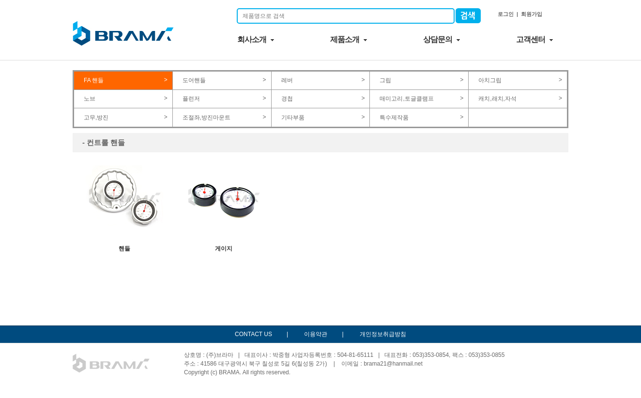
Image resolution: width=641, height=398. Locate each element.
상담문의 (437, 39)
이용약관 (315, 334)
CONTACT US (253, 334)
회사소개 (251, 39)
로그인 (506, 14)
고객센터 (530, 39)
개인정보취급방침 (383, 334)
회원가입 (531, 14)
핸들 (124, 205)
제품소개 (344, 39)
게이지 (224, 205)
